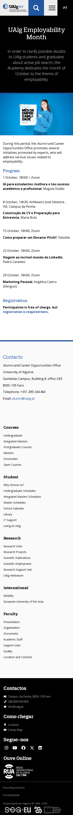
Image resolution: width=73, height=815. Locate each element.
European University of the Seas (24, 601)
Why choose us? (14, 485)
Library (8, 514)
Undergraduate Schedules (20, 491)
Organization (12, 627)
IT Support (10, 520)
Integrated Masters (16, 441)
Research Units (13, 546)
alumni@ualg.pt (23, 398)
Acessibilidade (11, 795)
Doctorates (11, 459)
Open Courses (12, 465)
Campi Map (15, 730)
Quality (8, 651)
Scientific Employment (17, 564)
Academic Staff (13, 639)
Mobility (8, 596)
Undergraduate (13, 435)
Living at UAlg (12, 526)
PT (65, 8)
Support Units (12, 645)
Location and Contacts (18, 657)
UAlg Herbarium (13, 575)
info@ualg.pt (16, 707)
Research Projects (15, 552)
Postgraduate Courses (18, 447)
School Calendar (14, 508)
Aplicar (36, 8)
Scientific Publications (17, 558)
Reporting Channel (14, 787)
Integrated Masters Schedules (22, 496)
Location (13, 725)
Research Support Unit (18, 569)
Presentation (12, 622)
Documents (11, 633)
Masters (9, 453)
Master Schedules (15, 502)
